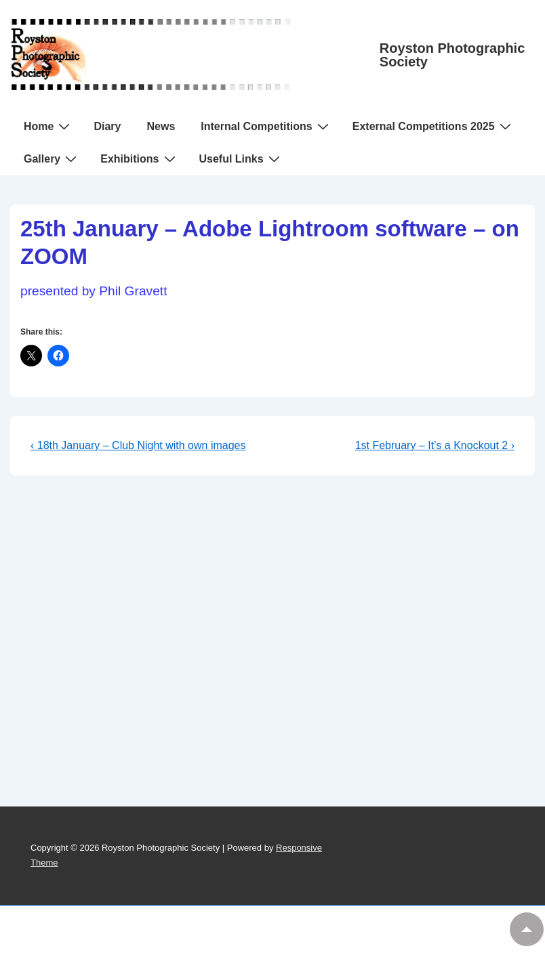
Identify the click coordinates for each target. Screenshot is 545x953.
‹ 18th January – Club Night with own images (138, 445)
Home (48, 126)
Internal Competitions (266, 126)
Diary (107, 126)
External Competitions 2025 (433, 126)
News (160, 126)
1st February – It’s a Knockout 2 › (434, 445)
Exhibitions (139, 158)
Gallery (52, 158)
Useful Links (241, 158)
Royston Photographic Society (452, 55)
